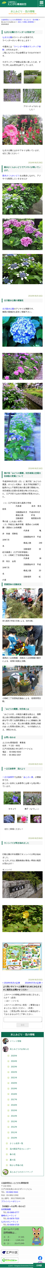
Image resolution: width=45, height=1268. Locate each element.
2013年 (14, 1122)
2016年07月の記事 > (34, 983)
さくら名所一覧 (16, 1144)
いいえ (15, 1001)
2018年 (14, 1095)
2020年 (14, 1083)
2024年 (14, 1062)
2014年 (14, 1116)
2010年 (14, 1138)
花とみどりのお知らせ (19, 1049)
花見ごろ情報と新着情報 (26, 22)
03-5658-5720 (13, 1225)
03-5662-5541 (12, 1193)
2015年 (14, 1111)
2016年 (14, 1105)
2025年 (14, 1056)
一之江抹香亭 (8, 777)
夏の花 (12, 1160)
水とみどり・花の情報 (31, 20)
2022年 (14, 1073)
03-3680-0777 (13, 1213)
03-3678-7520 (13, 1219)
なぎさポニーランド (9, 1222)
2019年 (14, 1089)
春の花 (12, 1155)
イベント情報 (15, 1042)
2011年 (14, 1133)
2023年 (14, 1067)
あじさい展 (28, 777)
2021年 (14, 1078)
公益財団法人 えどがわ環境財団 (11, 20)
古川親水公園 (8, 309)
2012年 (14, 1127)
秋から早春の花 (16, 1166)
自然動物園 (6, 1210)
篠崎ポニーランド (9, 1216)
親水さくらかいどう (11, 176)
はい (7, 1001)
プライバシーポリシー (10, 1202)
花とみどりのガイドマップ (21, 1172)
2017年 (14, 1100)
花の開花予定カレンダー (20, 1149)
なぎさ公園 (7, 37)
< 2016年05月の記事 (11, 983)
